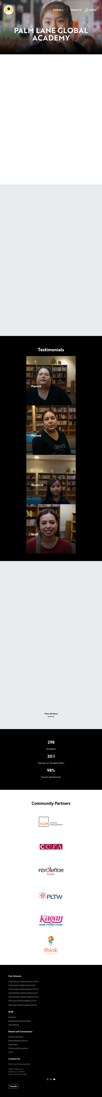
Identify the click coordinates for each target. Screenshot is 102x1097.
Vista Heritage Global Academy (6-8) (23, 992)
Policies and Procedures (18, 1048)
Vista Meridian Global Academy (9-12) (23, 996)
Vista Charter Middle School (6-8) (21, 985)
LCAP (10, 1052)
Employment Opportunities (19, 1020)
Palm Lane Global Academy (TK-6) (22, 1000)
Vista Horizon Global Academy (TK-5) (23, 981)
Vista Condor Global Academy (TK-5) (23, 989)
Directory (12, 1017)
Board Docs (13, 1044)
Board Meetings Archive (18, 1040)
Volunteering (13, 1024)
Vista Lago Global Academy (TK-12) (22, 1005)
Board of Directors (15, 1036)
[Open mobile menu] (90, 10)
